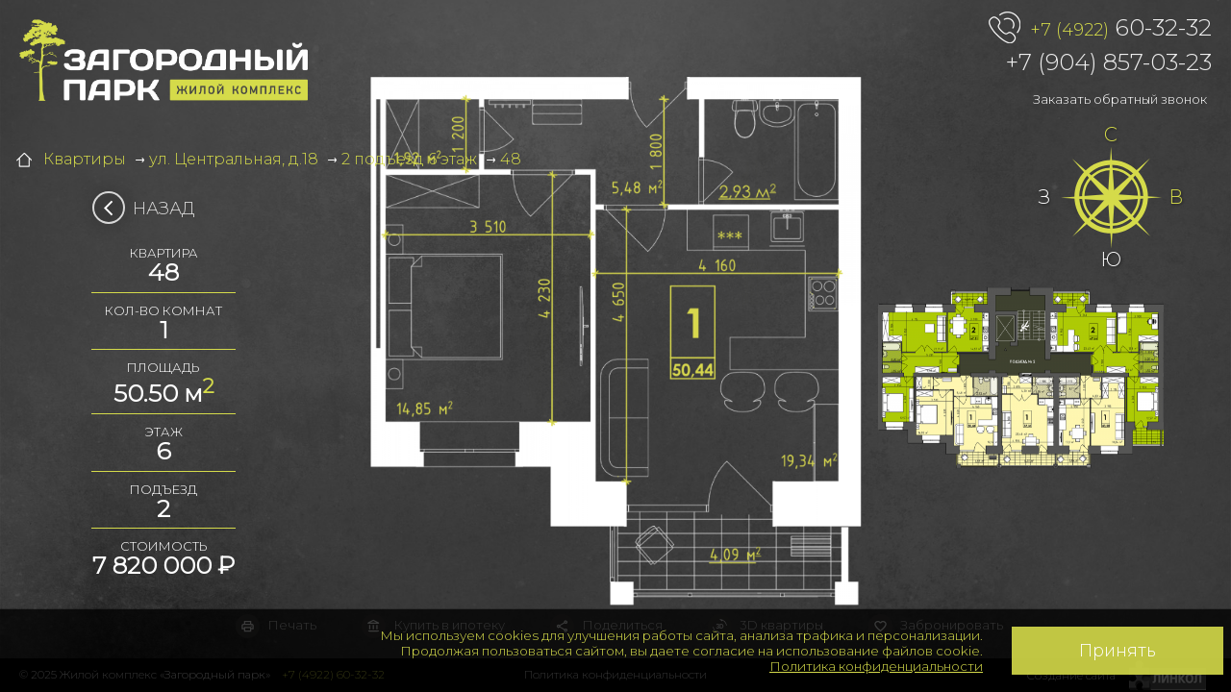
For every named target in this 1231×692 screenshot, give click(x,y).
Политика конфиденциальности (876, 666)
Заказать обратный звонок (1120, 99)
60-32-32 (1121, 28)
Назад (149, 208)
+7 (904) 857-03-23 (1109, 62)
